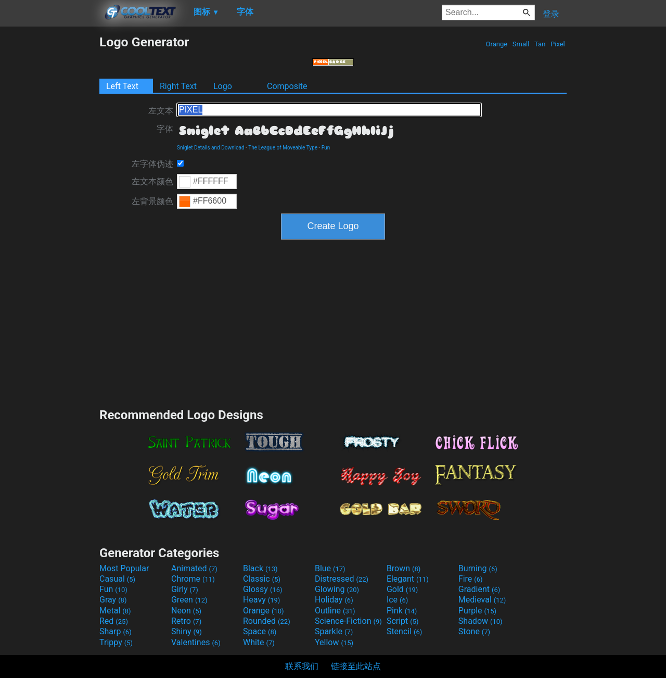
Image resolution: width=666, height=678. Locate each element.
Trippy (116, 642)
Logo (222, 86)
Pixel (558, 44)
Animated (194, 568)
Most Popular (124, 568)
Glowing (337, 589)
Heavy (261, 600)
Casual (117, 579)
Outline (335, 611)
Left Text (122, 86)
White (259, 642)
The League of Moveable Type (282, 147)
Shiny (186, 631)
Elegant (408, 579)
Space (259, 631)
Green (189, 600)
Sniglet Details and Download (211, 147)
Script (403, 621)
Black (260, 568)
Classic (261, 579)
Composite (287, 86)
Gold (402, 589)
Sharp (115, 631)
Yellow (334, 642)
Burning (477, 568)
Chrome (193, 579)
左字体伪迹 (152, 164)
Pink (402, 611)
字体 (165, 129)
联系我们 (301, 666)
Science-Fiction (348, 621)
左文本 (160, 111)
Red (113, 621)
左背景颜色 (152, 201)
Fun (326, 147)
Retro (186, 621)
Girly (184, 589)
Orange (496, 44)
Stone (474, 631)
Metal (115, 611)
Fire (470, 579)
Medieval (482, 600)
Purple (477, 611)
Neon (186, 611)
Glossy (263, 589)
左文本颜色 (152, 181)
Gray (112, 600)
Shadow (480, 621)
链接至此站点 (356, 666)
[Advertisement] (49, 190)
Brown (403, 568)
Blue (330, 568)
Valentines (196, 642)
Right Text (178, 86)
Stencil (404, 631)
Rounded (266, 621)
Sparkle (334, 631)
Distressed (341, 579)
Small (521, 44)
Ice (397, 600)
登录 (551, 14)
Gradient (479, 589)
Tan (540, 44)
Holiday (334, 600)
